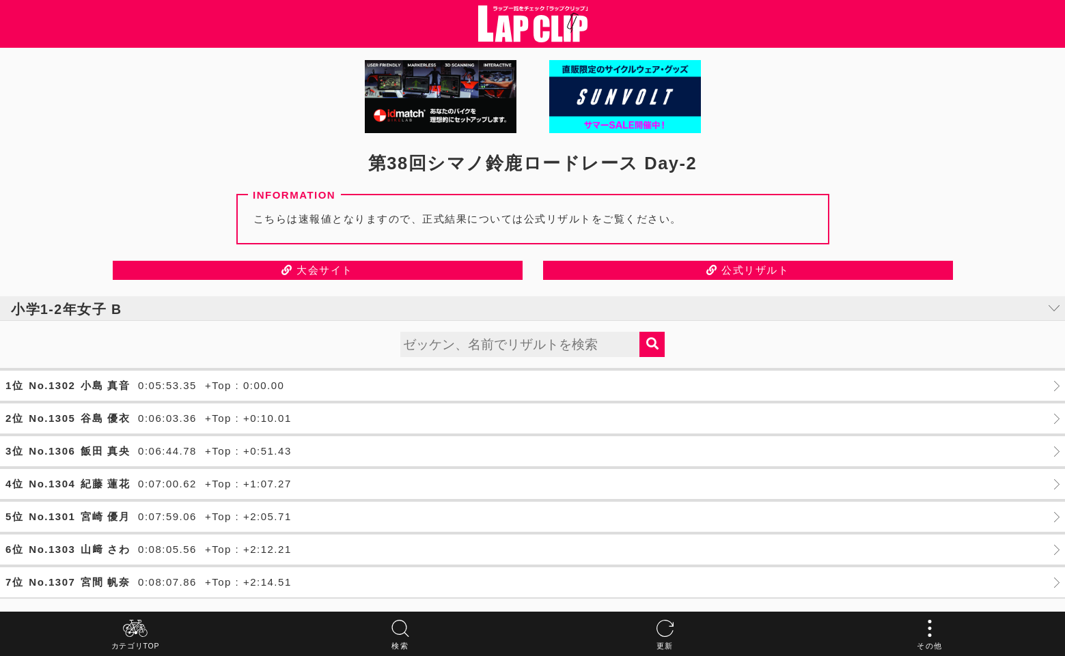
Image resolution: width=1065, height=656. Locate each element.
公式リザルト (747, 270)
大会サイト (317, 270)
